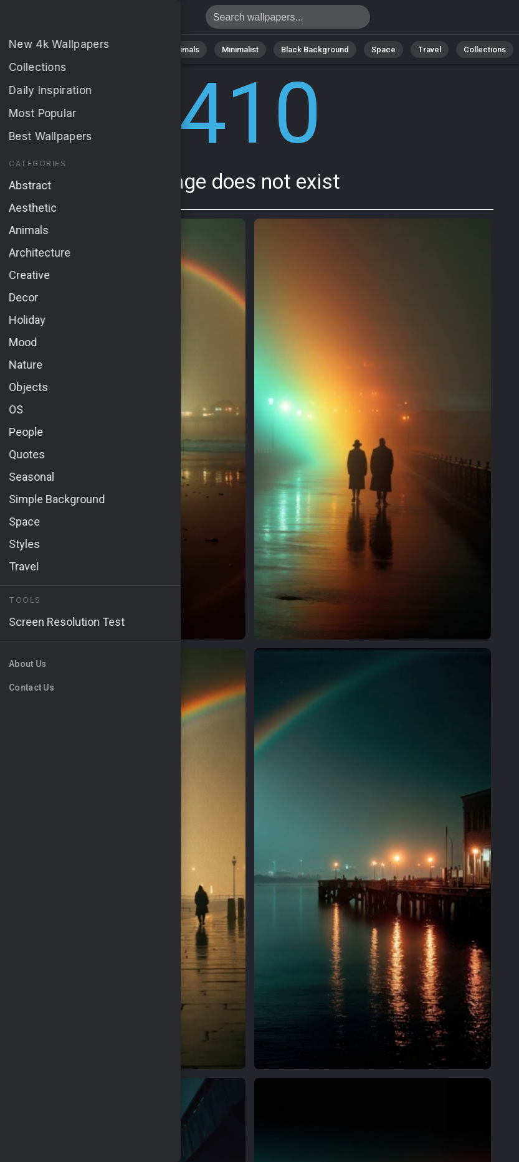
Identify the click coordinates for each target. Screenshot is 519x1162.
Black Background (315, 49)
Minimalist (240, 49)
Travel (429, 49)
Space (383, 49)
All (40, 49)
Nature (80, 49)
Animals (184, 49)
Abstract (131, 49)
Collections (485, 49)
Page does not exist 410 (74, 20)
